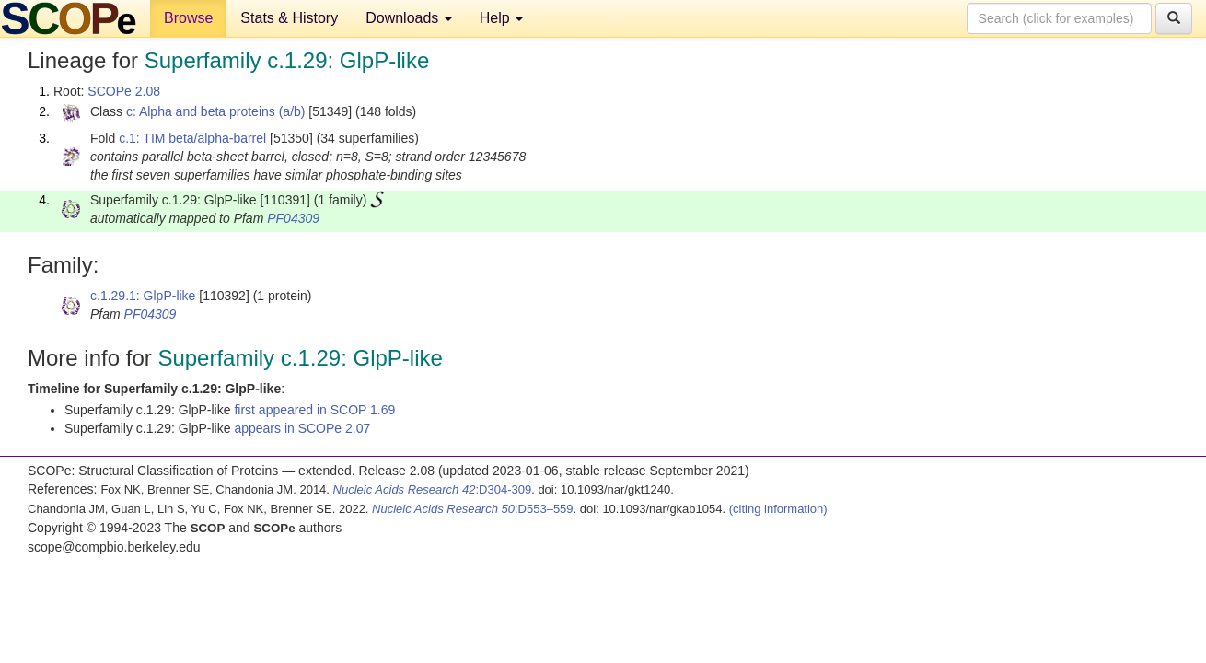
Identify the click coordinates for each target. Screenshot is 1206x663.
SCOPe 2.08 (123, 91)
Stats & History (289, 18)
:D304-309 (432, 489)
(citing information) (778, 509)
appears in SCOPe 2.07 (302, 428)
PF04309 (293, 218)
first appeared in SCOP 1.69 (314, 409)
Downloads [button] (408, 18)
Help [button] (501, 18)
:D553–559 (473, 509)
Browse (188, 18)
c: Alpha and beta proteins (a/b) (216, 111)
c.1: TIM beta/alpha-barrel (192, 138)
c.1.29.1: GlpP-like (142, 295)
